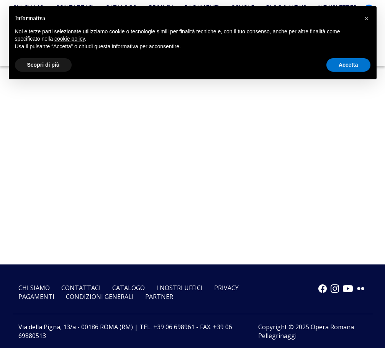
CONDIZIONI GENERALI (100, 296)
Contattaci (81, 288)
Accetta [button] (348, 65)
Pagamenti (36, 296)
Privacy (226, 288)
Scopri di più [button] (43, 65)
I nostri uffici (179, 288)
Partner (159, 296)
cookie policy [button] (69, 39)
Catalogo (128, 288)
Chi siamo (34, 288)
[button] (366, 18)
